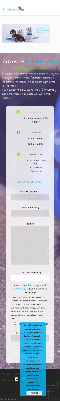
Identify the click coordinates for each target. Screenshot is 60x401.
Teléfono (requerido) (30, 272)
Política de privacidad (48, 391)
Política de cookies (48, 385)
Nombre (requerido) (30, 191)
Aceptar (34, 393)
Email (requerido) (30, 207)
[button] (8, 399)
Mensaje (30, 223)
